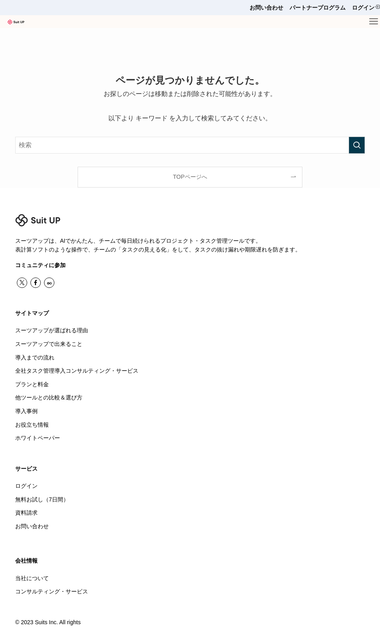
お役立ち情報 (32, 424)
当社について (32, 578)
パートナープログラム (318, 7)
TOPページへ (190, 177)
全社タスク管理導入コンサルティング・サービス (76, 370)
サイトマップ (32, 313)
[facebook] (35, 283)
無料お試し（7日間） (42, 499)
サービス (26, 468)
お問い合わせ (266, 7)
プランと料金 (32, 384)
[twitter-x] (22, 283)
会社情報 (26, 560)
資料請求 (26, 512)
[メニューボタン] (373, 21)
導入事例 (26, 411)
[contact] (49, 283)
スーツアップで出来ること (48, 344)
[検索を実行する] (357, 145)
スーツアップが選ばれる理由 (51, 330)
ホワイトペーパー (37, 438)
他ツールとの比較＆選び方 (48, 397)
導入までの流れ (34, 357)
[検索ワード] (190, 145)
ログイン (366, 7)
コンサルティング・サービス (51, 591)
